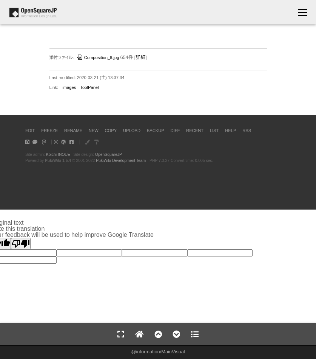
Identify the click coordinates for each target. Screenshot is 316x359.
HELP (230, 130)
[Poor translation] (21, 243)
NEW (94, 130)
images (69, 87)
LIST (214, 130)
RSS (246, 130)
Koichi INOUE (58, 154)
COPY (111, 130)
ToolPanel (89, 87)
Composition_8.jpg (98, 57)
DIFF (175, 130)
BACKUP (155, 130)
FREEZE (49, 130)
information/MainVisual (160, 351)
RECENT (194, 130)
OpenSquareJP (108, 154)
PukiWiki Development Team (121, 161)
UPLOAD (131, 130)
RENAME (73, 130)
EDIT (30, 130)
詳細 (140, 57)
